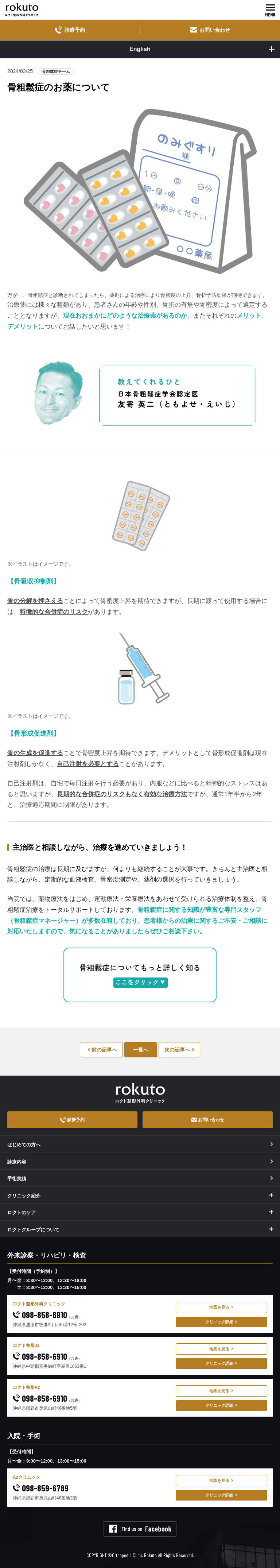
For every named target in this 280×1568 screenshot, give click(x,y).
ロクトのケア (21, 1212)
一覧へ (140, 1050)
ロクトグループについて (33, 1229)
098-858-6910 (47, 1314)
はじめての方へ (140, 1144)
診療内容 (140, 1162)
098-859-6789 (41, 1488)
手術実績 (140, 1178)
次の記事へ (179, 1050)
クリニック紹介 (23, 1196)
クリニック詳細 (221, 1322)
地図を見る (221, 1307)
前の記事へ (102, 1050)
